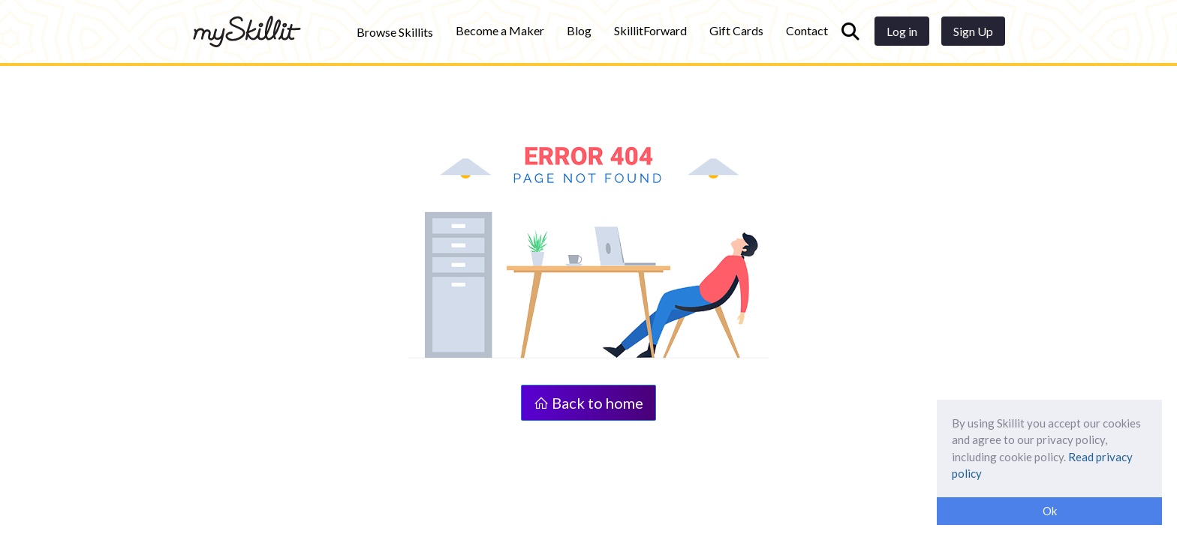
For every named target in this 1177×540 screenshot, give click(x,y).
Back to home (588, 403)
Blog (579, 30)
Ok (1050, 511)
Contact (807, 30)
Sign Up (973, 31)
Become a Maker (500, 30)
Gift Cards (736, 30)
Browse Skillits (395, 32)
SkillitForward (650, 30)
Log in (902, 31)
